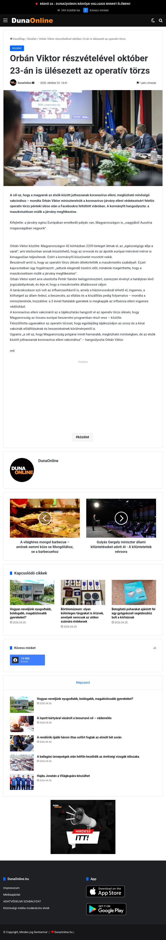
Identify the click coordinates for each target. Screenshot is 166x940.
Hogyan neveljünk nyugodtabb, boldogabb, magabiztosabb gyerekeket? (31, 613)
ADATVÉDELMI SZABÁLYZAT (22, 901)
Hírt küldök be (68, 10)
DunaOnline (24, 82)
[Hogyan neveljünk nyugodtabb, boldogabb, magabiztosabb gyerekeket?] (32, 592)
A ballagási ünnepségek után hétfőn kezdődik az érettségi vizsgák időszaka (88, 756)
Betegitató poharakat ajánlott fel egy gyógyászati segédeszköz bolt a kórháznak (133, 613)
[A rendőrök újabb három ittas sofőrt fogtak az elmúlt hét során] (22, 743)
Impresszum (11, 888)
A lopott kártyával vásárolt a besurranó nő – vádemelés (74, 718)
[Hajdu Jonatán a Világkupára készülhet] (22, 782)
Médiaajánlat (11, 894)
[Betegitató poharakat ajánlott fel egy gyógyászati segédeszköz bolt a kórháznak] (134, 592)
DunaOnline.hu (63, 932)
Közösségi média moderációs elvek (26, 908)
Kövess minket (96, 10)
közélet (83, 437)
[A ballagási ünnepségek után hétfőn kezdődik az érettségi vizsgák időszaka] (22, 762)
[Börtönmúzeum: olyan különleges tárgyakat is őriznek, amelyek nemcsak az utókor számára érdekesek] (83, 592)
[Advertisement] (83, 395)
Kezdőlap (17, 38)
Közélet (32, 38)
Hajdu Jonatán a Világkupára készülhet (63, 776)
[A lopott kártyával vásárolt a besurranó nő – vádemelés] (22, 724)
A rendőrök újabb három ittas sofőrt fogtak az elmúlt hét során (79, 737)
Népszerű (83, 682)
